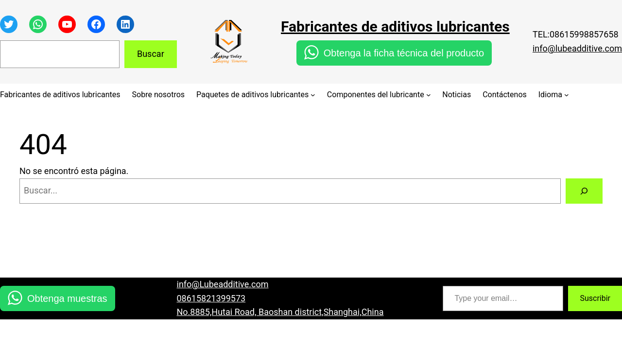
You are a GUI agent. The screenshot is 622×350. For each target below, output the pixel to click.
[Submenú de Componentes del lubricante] (428, 94)
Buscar (150, 54)
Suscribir (595, 298)
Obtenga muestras (67, 298)
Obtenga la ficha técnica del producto (404, 53)
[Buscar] (584, 191)
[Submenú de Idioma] (566, 94)
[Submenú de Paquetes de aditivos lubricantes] (313, 94)
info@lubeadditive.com (577, 48)
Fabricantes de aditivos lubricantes (395, 26)
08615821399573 (211, 298)
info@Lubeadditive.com (223, 284)
